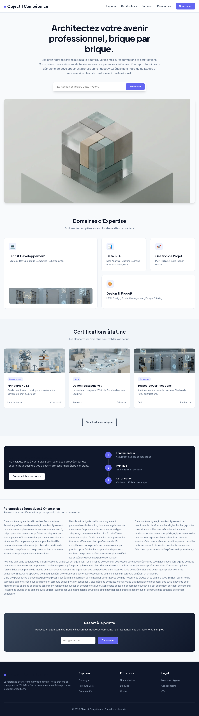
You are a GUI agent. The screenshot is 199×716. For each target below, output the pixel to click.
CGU (163, 691)
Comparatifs (85, 691)
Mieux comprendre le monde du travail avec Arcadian (40, 569)
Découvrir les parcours (26, 476)
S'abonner (108, 640)
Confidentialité (168, 685)
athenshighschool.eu (173, 525)
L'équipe (124, 685)
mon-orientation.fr (99, 533)
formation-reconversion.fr (48, 529)
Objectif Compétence (26, 6)
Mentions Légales (170, 680)
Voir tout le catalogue (99, 422)
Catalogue (84, 680)
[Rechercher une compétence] (89, 86)
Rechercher (135, 86)
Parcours (147, 6)
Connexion (185, 6)
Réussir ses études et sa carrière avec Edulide (151, 577)
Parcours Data (86, 685)
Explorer (111, 6)
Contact (124, 691)
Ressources (164, 6)
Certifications (129, 6)
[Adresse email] (78, 640)
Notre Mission (127, 680)
